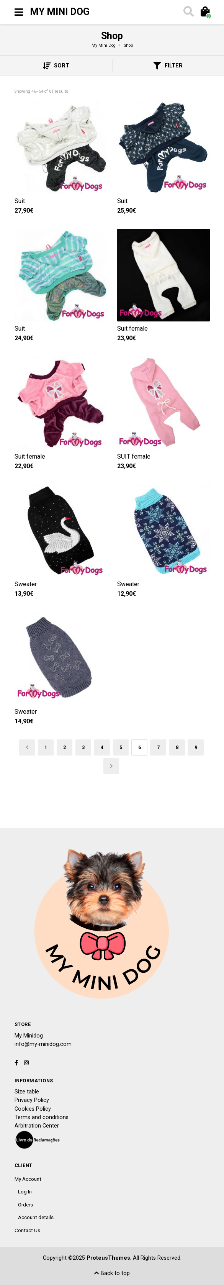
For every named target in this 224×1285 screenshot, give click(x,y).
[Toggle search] (187, 12)
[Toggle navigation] (19, 12)
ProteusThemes (108, 1258)
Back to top (112, 1273)
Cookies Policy (33, 1109)
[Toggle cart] (204, 12)
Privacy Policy (32, 1100)
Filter (168, 66)
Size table (27, 1091)
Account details (36, 1217)
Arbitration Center (37, 1126)
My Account (28, 1179)
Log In (25, 1191)
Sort (56, 66)
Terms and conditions (42, 1117)
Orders (25, 1204)
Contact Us (27, 1230)
